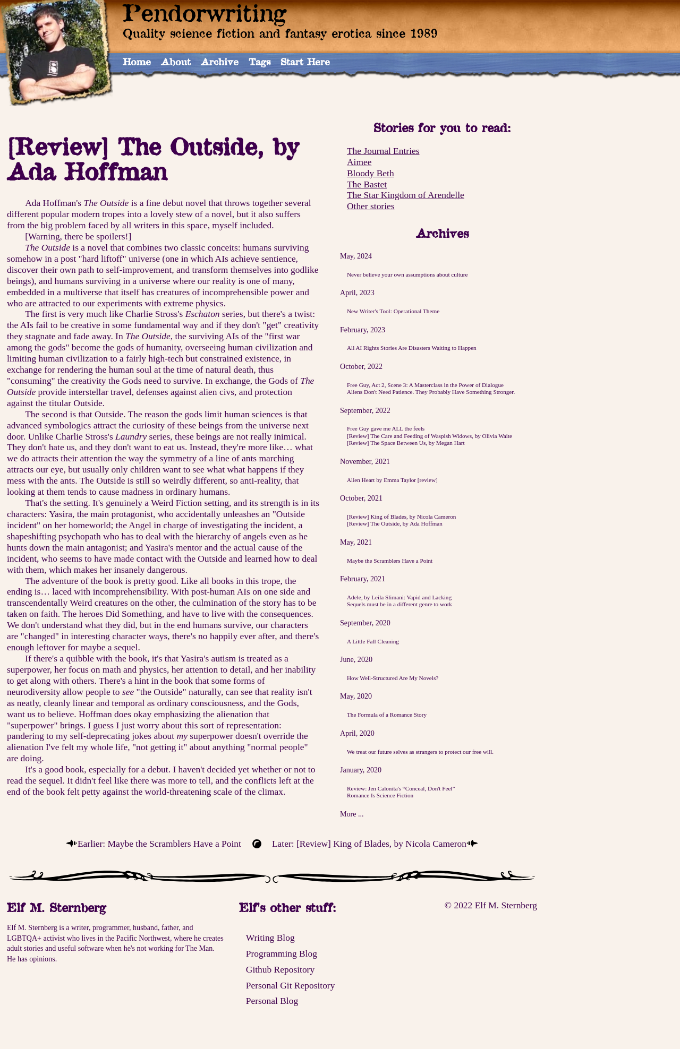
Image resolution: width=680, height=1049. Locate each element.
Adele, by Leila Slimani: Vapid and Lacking (399, 597)
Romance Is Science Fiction (380, 795)
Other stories (371, 206)
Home (137, 61)
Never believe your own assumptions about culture (407, 274)
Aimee (359, 162)
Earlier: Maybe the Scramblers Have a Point (159, 843)
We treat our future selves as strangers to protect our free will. (420, 752)
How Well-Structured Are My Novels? (392, 678)
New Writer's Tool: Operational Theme (393, 311)
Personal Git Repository (290, 985)
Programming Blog (281, 953)
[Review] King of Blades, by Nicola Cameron (401, 516)
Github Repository (280, 969)
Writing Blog (270, 937)
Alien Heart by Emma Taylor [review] (392, 480)
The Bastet (367, 184)
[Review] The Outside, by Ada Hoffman (395, 523)
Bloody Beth (370, 173)
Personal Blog (272, 1000)
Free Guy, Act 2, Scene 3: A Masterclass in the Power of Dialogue (425, 385)
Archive (220, 61)
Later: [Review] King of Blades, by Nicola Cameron (369, 843)
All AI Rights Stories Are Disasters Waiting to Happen (412, 348)
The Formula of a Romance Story (387, 714)
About (176, 61)
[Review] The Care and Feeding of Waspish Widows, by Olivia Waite (429, 436)
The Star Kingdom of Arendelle (405, 195)
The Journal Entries (383, 150)
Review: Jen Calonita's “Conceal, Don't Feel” (401, 788)
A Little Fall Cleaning (373, 641)
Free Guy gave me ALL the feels (385, 428)
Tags (259, 61)
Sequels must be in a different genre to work (399, 604)
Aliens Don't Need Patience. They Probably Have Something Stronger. (431, 392)
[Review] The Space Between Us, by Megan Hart (406, 443)
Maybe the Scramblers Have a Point (389, 560)
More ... (352, 814)
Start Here (305, 61)
